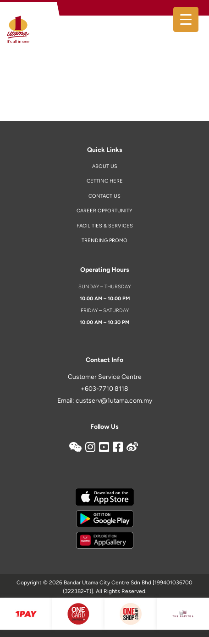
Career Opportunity (104, 211)
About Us (104, 166)
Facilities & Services (105, 226)
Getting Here (105, 181)
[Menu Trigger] (185, 19)
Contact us (104, 196)
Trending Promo (104, 240)
